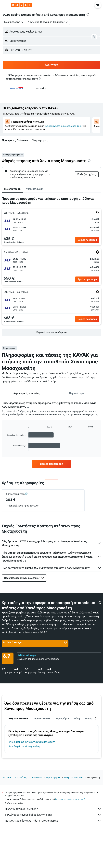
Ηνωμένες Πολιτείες (73, 777)
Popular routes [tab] (42, 718)
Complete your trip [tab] (17, 718)
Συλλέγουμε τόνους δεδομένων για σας (53, 815)
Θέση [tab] (77, 718)
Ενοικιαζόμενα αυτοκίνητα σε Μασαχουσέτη (32, 741)
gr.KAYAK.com (9, 777)
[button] (5, 5)
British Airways (26, 655)
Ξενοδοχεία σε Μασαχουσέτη (24, 746)
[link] (51, 464)
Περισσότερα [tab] (76, 393)
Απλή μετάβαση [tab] (34, 188)
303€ (6, 15)
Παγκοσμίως (36, 777)
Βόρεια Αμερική (53, 777)
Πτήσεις (23, 777)
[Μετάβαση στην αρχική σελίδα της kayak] (21, 5)
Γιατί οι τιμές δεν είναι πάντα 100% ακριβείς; (53, 821)
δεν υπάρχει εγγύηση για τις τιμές (70, 799)
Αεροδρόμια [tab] (62, 718)
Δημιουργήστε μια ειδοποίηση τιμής (64, 126)
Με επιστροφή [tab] (12, 188)
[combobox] (14, 22)
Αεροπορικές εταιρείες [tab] (26, 393)
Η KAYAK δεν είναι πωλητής (53, 809)
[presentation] (87, 14)
